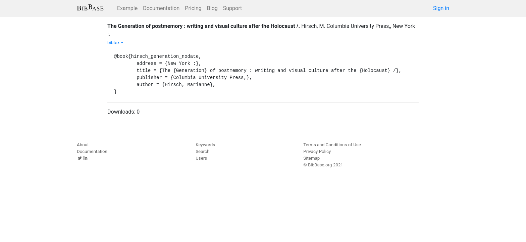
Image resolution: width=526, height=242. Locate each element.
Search (202, 151)
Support (232, 8)
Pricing (193, 8)
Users (201, 158)
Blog (212, 8)
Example (127, 8)
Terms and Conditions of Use (332, 144)
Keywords (205, 144)
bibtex (115, 42)
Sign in (441, 8)
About (83, 144)
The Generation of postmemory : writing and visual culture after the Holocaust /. (203, 26)
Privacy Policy (317, 151)
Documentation (161, 8)
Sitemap (311, 158)
